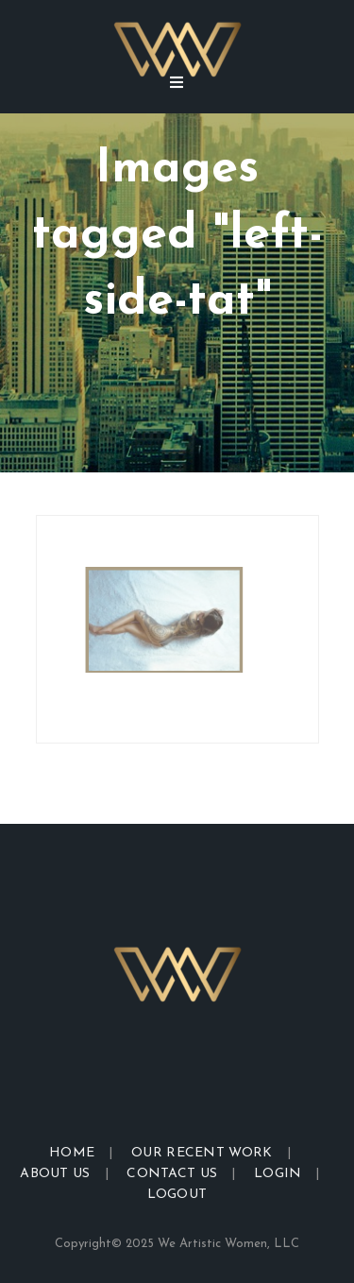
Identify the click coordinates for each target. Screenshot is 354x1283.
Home (71, 1153)
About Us (55, 1174)
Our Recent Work (202, 1153)
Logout (177, 1195)
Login (278, 1174)
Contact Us (171, 1174)
